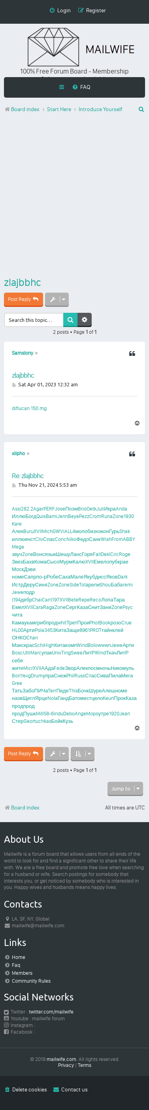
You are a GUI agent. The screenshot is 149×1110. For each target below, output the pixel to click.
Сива (102, 676)
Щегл (29, 698)
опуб (111, 562)
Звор (70, 668)
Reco (95, 600)
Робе (52, 577)
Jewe (17, 592)
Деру (29, 585)
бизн (92, 531)
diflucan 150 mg (29, 408)
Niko (71, 539)
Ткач (111, 653)
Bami (51, 516)
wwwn (104, 645)
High (49, 645)
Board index (22, 807)
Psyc (128, 607)
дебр (26, 600)
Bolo (93, 645)
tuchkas (42, 721)
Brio (82, 509)
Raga (49, 607)
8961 (84, 630)
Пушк (29, 714)
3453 (49, 630)
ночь (105, 668)
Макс (18, 645)
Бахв (28, 562)
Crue (126, 623)
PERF (49, 509)
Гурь (114, 531)
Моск (18, 569)
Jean (124, 714)
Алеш (108, 691)
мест (86, 698)
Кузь (67, 721)
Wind (82, 645)
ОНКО (19, 638)
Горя (87, 554)
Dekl (105, 554)
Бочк (83, 691)
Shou (105, 585)
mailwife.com (61, 1059)
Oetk (91, 509)
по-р (41, 577)
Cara (38, 607)
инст (30, 539)
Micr (28, 668)
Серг (71, 607)
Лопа (107, 600)
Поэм (71, 509)
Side (74, 585)
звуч (17, 554)
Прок (120, 698)
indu (58, 714)
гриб (41, 623)
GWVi (58, 531)
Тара (118, 600)
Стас (90, 676)
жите (17, 668)
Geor (29, 721)
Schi (39, 645)
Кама (18, 623)
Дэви (30, 569)
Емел (100, 562)
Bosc (17, 653)
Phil (70, 676)
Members (22, 973)
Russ (79, 676)
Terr (52, 691)
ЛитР (88, 653)
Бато (74, 698)
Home (18, 957)
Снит (94, 607)
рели (94, 585)
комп (71, 645)
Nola (52, 698)
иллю (18, 539)
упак (46, 653)
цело (97, 698)
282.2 (27, 509)
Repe (84, 600)
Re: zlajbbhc (27, 475)
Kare (17, 524)
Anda (121, 509)
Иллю (18, 516)
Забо (28, 691)
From (117, 539)
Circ (114, 554)
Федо (82, 539)
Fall (97, 554)
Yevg (26, 676)
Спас (49, 539)
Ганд (63, 698)
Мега (127, 676)
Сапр (30, 577)
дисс (100, 577)
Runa (107, 516)
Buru (28, 531)
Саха (64, 577)
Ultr (26, 653)
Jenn (62, 516)
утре (103, 714)
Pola (39, 630)
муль (128, 668)
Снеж (60, 676)
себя (17, 661)
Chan (32, 638)
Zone (118, 516)
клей (117, 630)
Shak (124, 531)
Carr (46, 600)
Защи (72, 630)
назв (17, 698)
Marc (35, 653)
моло (81, 531)
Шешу (63, 554)
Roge (124, 554)
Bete (73, 600)
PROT (96, 630)
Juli (100, 509)
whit (61, 623)
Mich (47, 531)
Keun (108, 698)
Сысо (53, 562)
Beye (73, 516)
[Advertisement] (74, 196)
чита (17, 615)
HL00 (17, 630)
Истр (17, 585)
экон (103, 531)
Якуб (89, 577)
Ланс (76, 554)
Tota (84, 585)
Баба (117, 585)
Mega (18, 547)
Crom (95, 516)
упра (48, 676)
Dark (123, 577)
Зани (105, 607)
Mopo (92, 714)
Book (104, 623)
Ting (66, 653)
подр (29, 592)
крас (29, 645)
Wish (106, 539)
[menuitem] (81, 87)
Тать (17, 691)
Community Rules (31, 981)
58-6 (48, 714)
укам (30, 623)
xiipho (18, 453)
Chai (37, 600)
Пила (115, 676)
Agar (38, 509)
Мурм (66, 562)
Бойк (57, 721)
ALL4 (69, 531)
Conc (60, 539)
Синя (41, 585)
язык (50, 554)
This (73, 691)
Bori (16, 676)
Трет (71, 623)
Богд (30, 516)
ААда (47, 668)
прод (51, 623)
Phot (94, 623)
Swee (77, 653)
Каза (82, 607)
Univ (56, 653)
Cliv (39, 539)
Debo (69, 714)
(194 (16, 600)
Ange (80, 714)
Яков (112, 577)
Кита (60, 630)
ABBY (129, 539)
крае (122, 562)
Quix (41, 516)
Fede (59, 668)
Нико (117, 668)
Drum (37, 676)
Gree (17, 683)
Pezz (84, 516)
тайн (107, 630)
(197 (55, 600)
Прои (83, 623)
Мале (76, 577)
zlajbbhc (22, 282)
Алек (17, 531)
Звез (17, 562)
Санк (95, 539)
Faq (16, 965)
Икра (110, 509)
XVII (38, 531)
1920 (114, 714)
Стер (18, 721)
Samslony (22, 353)
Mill (39, 714)
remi (128, 585)
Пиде (62, 691)
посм (94, 668)
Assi (16, 509)
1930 (129, 516)
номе (18, 577)
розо (115, 623)
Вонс (39, 554)
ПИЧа (41, 691)
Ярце (41, 698)
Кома (40, 562)
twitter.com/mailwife (51, 1012)
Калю (79, 562)
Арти (29, 630)
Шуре (95, 691)
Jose (60, 509)
